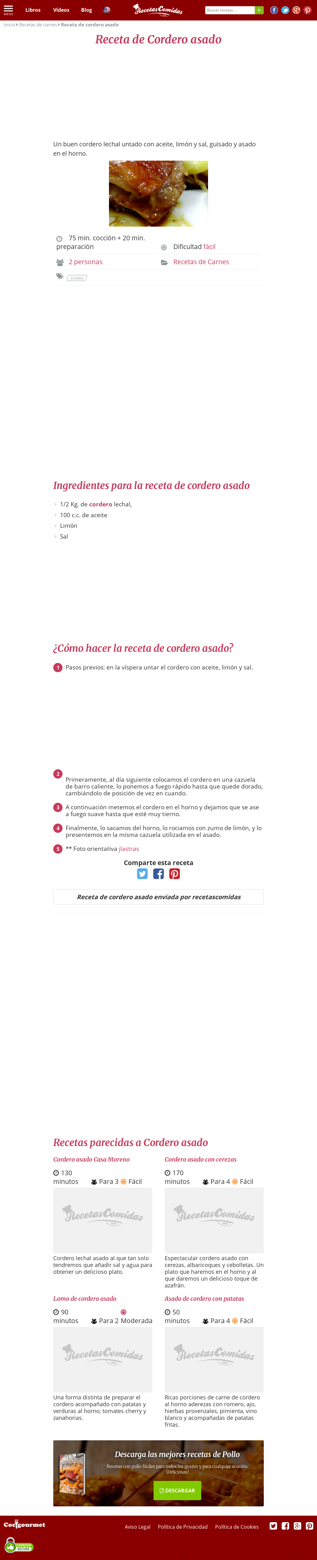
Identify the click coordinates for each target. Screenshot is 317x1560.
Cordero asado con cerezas (201, 1159)
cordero (100, 504)
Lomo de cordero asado (84, 1298)
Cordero (77, 278)
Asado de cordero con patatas (204, 1298)
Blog (86, 10)
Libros (33, 10)
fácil (209, 246)
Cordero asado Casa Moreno (91, 1159)
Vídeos (61, 10)
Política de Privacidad (183, 1526)
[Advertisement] (158, 90)
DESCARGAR (177, 1490)
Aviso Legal (138, 1526)
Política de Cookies (237, 1526)
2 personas (85, 261)
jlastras (129, 849)
